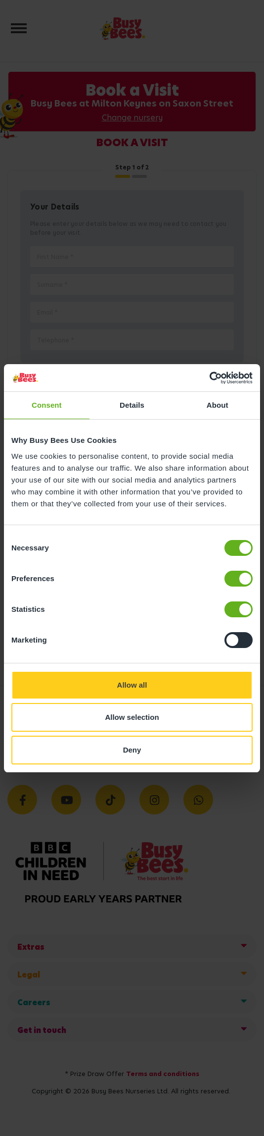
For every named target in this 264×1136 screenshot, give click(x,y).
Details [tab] (132, 405)
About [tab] (217, 405)
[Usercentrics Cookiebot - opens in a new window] (209, 378)
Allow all (132, 685)
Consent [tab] (47, 405)
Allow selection (132, 717)
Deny (132, 750)
